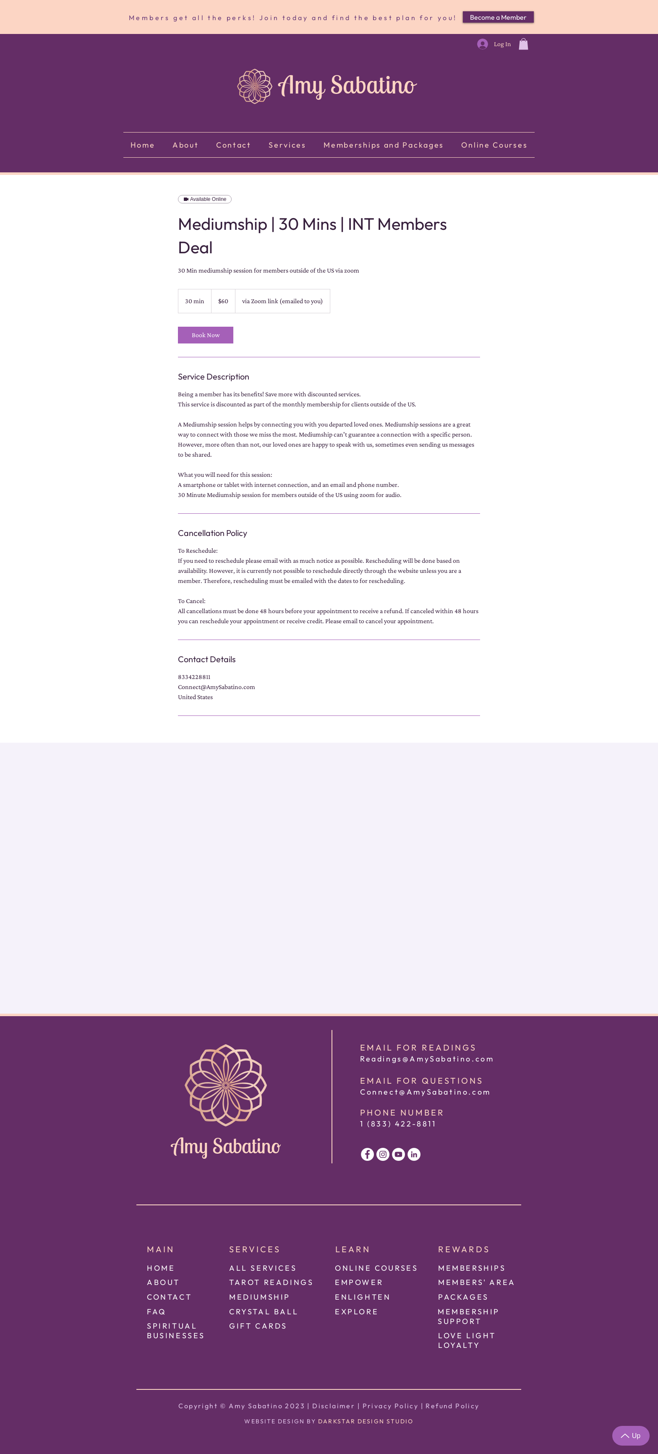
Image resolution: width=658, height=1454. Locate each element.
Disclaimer (333, 1406)
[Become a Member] (498, 17)
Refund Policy (452, 1406)
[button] (523, 43)
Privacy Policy (391, 1406)
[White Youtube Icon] (398, 1154)
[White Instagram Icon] (382, 1154)
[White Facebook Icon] (367, 1154)
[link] (205, 335)
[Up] (631, 1436)
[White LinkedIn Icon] (413, 1154)
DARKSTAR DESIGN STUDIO (365, 1421)
